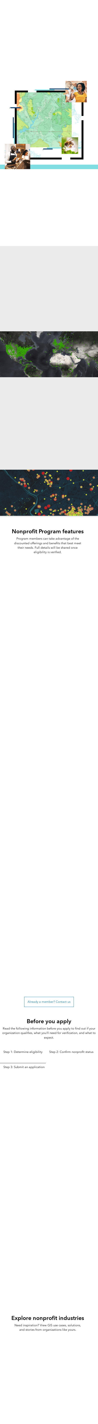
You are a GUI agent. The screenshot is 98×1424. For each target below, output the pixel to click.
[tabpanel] (49, 1150)
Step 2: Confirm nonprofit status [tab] (71, 1052)
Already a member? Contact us (49, 1002)
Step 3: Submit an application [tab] (24, 1067)
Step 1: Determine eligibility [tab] (22, 1052)
